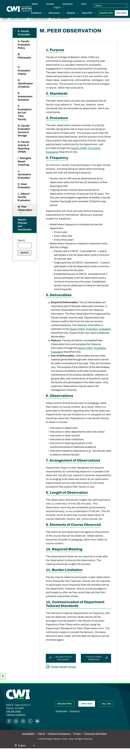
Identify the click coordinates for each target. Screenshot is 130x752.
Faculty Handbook (18, 18)
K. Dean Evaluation (24, 186)
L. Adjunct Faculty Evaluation (24, 197)
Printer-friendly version (63, 666)
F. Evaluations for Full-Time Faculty (25, 113)
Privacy (77, 733)
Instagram (16, 721)
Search (21, 240)
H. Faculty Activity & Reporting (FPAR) (23, 146)
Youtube (37, 721)
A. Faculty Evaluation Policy (24, 44)
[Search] (126, 5)
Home (5, 18)
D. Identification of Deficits (25, 83)
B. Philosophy (24, 56)
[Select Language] (26, 745)
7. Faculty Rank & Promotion (94, 658)
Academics (38, 13)
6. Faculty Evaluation (38, 18)
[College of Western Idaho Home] (19, 9)
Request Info (106, 13)
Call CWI (106, 704)
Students (73, 13)
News (35, 4)
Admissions (56, 13)
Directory (68, 4)
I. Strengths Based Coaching (24, 161)
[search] (108, 6)
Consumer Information (95, 733)
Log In (59, 7)
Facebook (9, 721)
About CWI (89, 13)
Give (83, 4)
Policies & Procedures (59, 733)
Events (50, 4)
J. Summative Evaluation (24, 174)
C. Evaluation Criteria (24, 70)
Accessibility (28, 733)
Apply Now (121, 13)
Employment (61, 711)
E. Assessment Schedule (25, 96)
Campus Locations (15, 715)
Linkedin (23, 721)
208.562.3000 (13, 711)
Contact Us (74, 711)
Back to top (3, 676)
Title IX (41, 733)
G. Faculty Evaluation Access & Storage (24, 130)
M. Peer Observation (25, 208)
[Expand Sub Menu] (44, 13)
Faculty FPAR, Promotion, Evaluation (90, 329)
